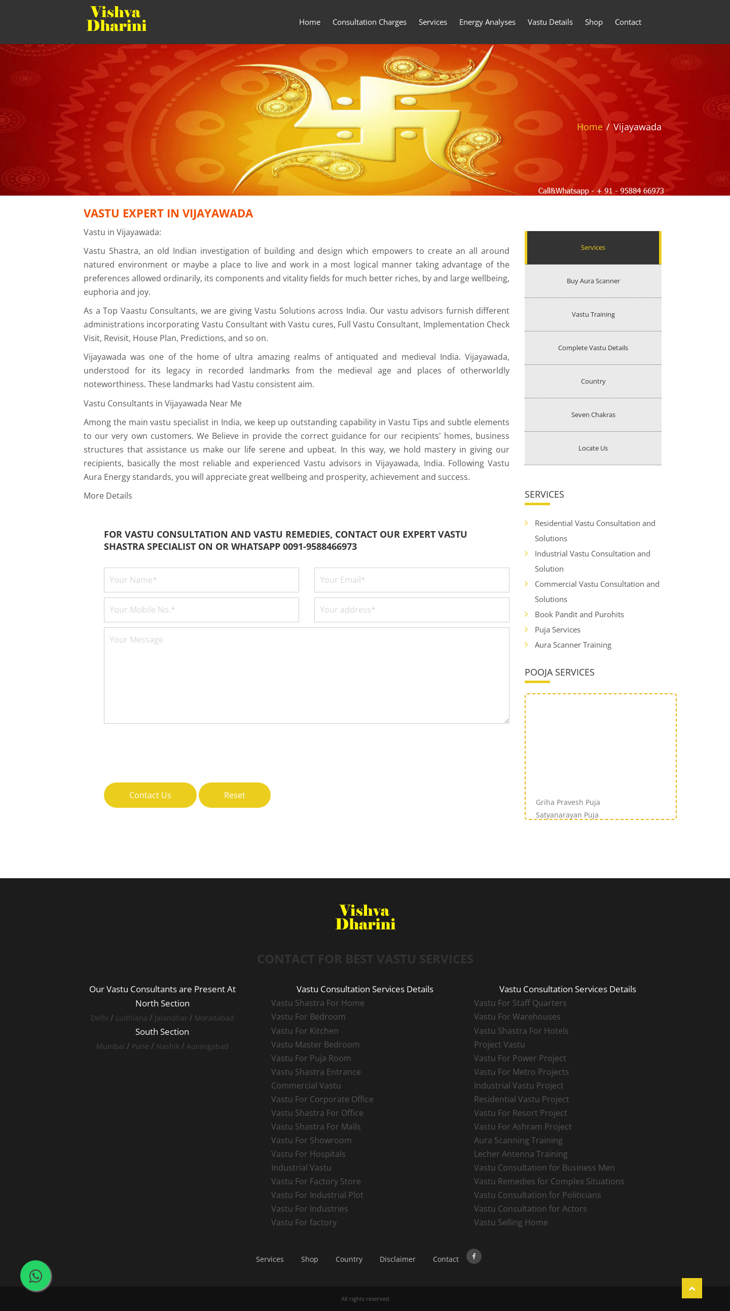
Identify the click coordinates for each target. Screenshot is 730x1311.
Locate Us (593, 448)
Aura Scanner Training (573, 645)
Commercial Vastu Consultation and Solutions (597, 591)
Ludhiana (132, 1018)
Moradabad (214, 1018)
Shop (594, 22)
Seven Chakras (593, 414)
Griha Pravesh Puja (568, 809)
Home (309, 22)
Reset (234, 795)
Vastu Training (593, 314)
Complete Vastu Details (593, 347)
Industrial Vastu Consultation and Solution (592, 561)
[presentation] (181, 747)
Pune (140, 1046)
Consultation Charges (370, 22)
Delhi (99, 1018)
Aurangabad (208, 1046)
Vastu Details (550, 22)
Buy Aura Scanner (593, 280)
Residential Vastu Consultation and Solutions (595, 530)
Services (433, 22)
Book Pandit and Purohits (579, 614)
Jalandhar (171, 1018)
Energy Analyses (487, 22)
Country (593, 381)
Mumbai (110, 1046)
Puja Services (557, 629)
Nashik (167, 1046)
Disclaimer (398, 1259)
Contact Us (150, 795)
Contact (628, 22)
